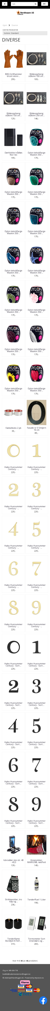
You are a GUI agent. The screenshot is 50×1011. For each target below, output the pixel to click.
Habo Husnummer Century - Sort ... (13, 665)
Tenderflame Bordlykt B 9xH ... (13, 940)
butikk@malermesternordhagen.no (16, 974)
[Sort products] (25, 33)
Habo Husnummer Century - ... (13, 468)
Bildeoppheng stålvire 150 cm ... (13, 114)
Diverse (15, 25)
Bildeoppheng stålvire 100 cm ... (36, 75)
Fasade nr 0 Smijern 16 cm (36, 429)
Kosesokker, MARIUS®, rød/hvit (36, 861)
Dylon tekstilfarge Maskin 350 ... (36, 154)
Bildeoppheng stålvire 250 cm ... (36, 114)
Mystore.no (39, 978)
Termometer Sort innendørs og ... (36, 940)
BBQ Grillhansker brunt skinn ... (13, 75)
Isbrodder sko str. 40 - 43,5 (13, 861)
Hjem (5, 25)
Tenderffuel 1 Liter (36, 900)
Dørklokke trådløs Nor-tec (13, 154)
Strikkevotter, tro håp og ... (13, 900)
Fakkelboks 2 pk (13, 428)
